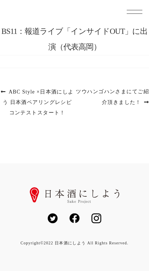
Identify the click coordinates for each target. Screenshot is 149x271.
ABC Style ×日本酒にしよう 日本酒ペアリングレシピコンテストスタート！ (38, 102)
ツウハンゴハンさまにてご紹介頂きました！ (112, 97)
